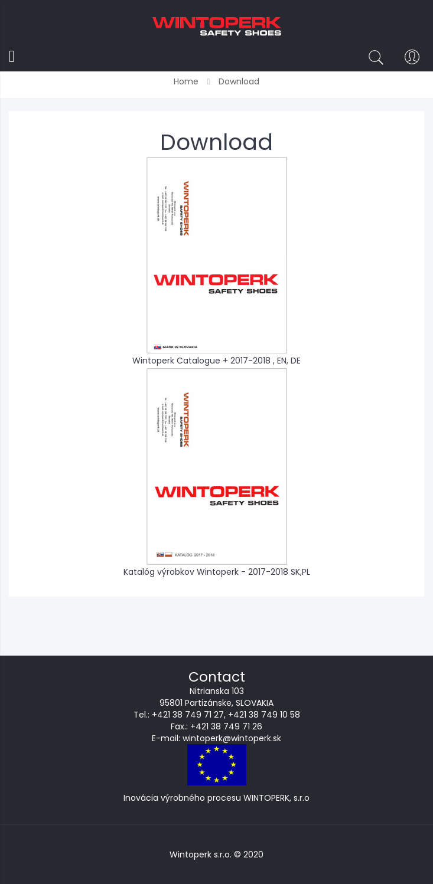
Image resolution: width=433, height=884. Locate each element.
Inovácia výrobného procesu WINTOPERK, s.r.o (216, 798)
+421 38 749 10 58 (264, 715)
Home (187, 81)
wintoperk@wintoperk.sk (232, 738)
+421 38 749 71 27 (188, 715)
